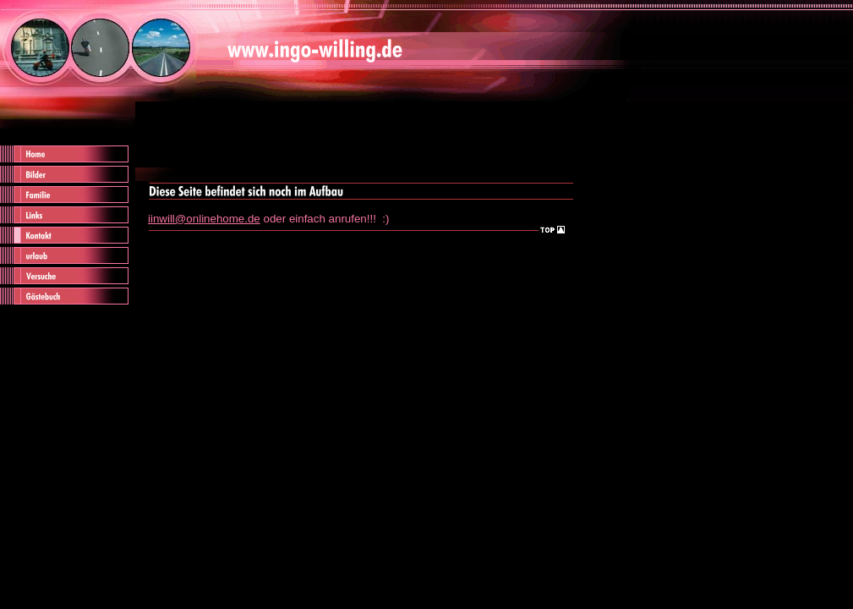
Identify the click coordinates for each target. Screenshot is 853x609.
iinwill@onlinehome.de (204, 218)
